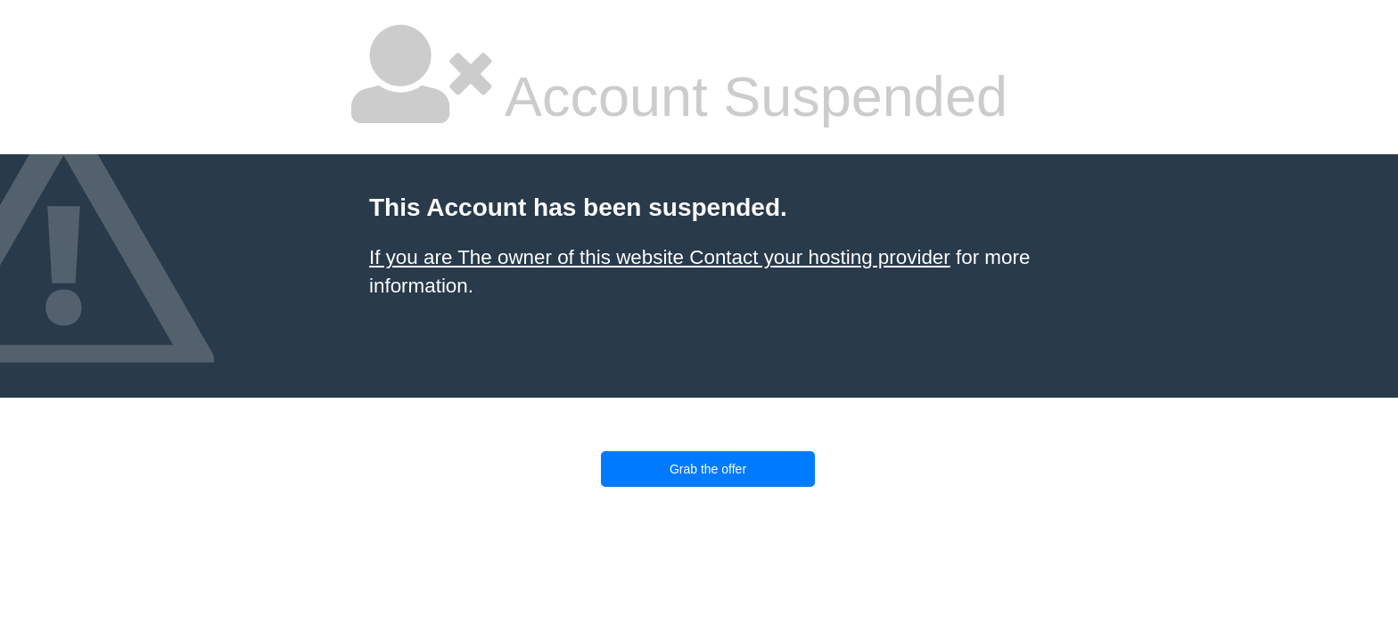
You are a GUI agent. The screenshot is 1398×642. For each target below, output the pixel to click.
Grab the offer (708, 469)
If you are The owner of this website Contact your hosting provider (659, 257)
